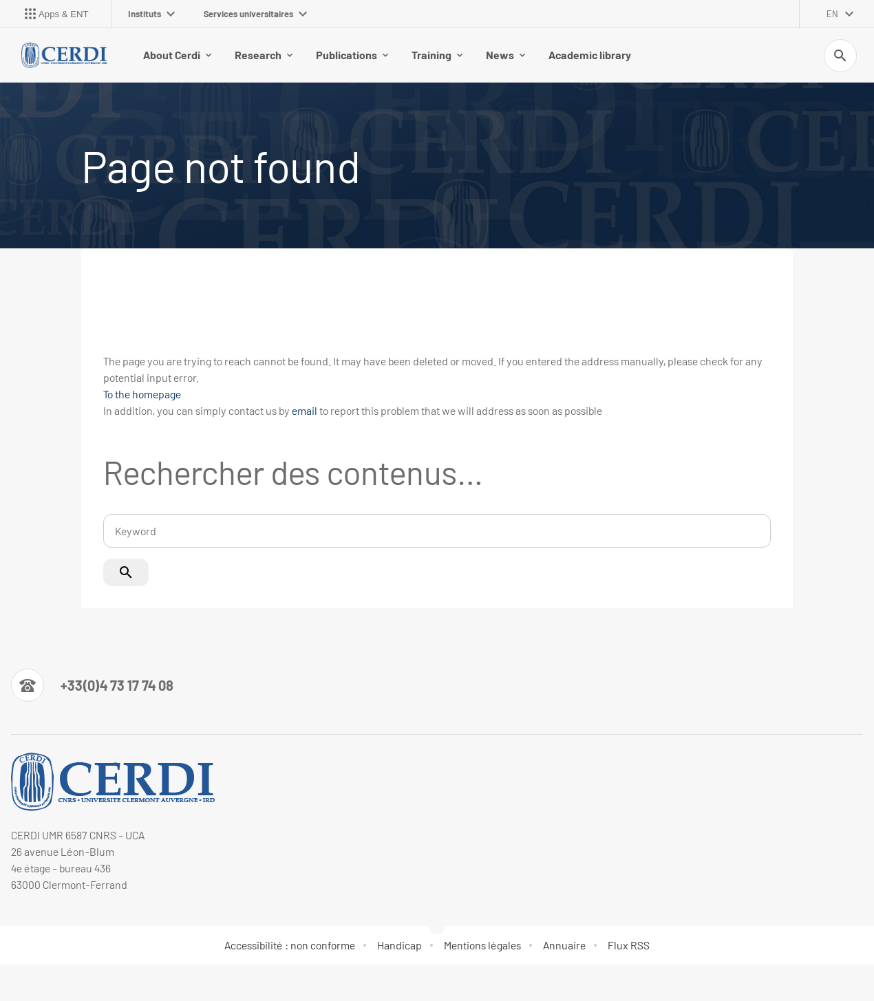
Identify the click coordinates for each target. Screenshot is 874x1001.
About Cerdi (177, 54)
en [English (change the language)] (832, 13)
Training (437, 54)
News (505, 54)
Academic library (589, 54)
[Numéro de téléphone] (92, 685)
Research (263, 54)
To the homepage (142, 393)
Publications (352, 54)
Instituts (151, 13)
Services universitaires (255, 13)
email (304, 410)
